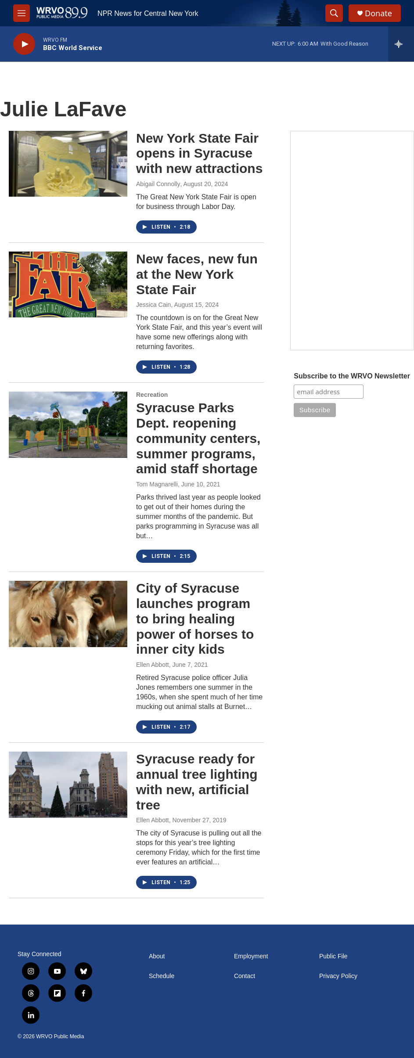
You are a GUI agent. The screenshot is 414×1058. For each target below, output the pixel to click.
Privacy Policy (338, 976)
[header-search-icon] (334, 13)
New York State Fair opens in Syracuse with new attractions (199, 153)
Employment (251, 956)
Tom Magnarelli (157, 484)
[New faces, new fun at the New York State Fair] (68, 284)
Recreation (152, 394)
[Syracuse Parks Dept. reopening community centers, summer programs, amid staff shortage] (68, 424)
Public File (333, 956)
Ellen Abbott (152, 664)
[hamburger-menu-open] (21, 13)
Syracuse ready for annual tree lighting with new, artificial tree (197, 782)
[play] (24, 44)
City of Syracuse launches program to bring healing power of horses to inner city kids (195, 618)
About (157, 956)
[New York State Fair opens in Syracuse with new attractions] (68, 164)
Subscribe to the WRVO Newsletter (352, 376)
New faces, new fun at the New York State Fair (197, 274)
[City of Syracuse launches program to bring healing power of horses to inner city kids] (68, 614)
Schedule (161, 976)
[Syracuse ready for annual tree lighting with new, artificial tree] (68, 784)
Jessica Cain (153, 304)
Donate (378, 13)
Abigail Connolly (158, 183)
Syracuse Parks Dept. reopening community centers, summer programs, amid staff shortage (198, 438)
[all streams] (401, 43)
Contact (244, 976)
